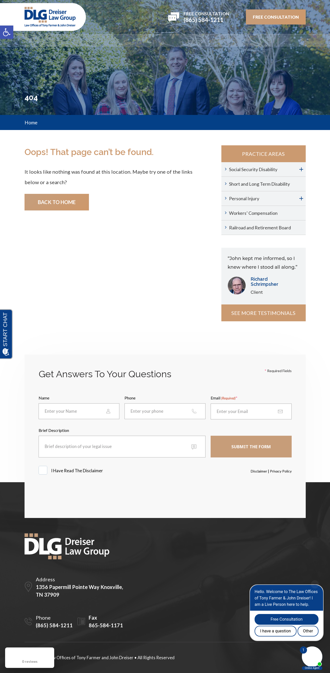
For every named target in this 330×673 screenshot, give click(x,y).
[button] (6, 32)
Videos (240, 40)
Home (31, 40)
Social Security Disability (253, 169)
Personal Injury (244, 198)
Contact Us (292, 40)
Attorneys (101, 40)
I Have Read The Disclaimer (77, 470)
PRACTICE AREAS (139, 40)
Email (223, 398)
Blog (263, 40)
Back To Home (57, 202)
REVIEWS (175, 40)
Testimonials (208, 40)
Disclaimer (259, 471)
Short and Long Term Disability (259, 184)
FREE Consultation (276, 17)
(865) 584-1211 (54, 625)
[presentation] (77, 494)
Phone (129, 397)
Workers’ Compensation (253, 213)
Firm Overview (63, 40)
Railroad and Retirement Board (260, 227)
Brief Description (54, 430)
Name (44, 397)
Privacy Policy (281, 471)
